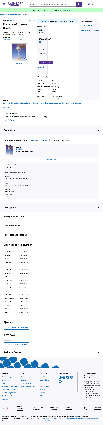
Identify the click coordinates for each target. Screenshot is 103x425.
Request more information (42, 69)
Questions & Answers (72, 103)
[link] (10, 376)
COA (83, 25)
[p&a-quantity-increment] (44, 57)
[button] (41, 31)
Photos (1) (19, 63)
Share (32, 20)
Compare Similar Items (12, 103)
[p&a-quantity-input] (42, 58)
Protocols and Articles (56, 103)
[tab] (4, 14)
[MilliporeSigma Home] (15, 4)
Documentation (42, 103)
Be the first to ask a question (16, 328)
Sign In (43, 21)
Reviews (6, 107)
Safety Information (28, 103)
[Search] (79, 4)
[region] (19, 52)
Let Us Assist (9, 120)
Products (2, 14)
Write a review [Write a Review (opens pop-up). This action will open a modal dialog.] (7, 40)
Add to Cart (45, 62)
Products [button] (33, 4)
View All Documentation (90, 30)
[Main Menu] (4, 4)
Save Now (66, 10)
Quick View (51, 160)
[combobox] (55, 4)
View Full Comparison (39, 140)
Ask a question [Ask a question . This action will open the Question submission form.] (18, 40)
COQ (90, 25)
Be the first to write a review (17, 344)
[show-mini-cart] (92, 4)
